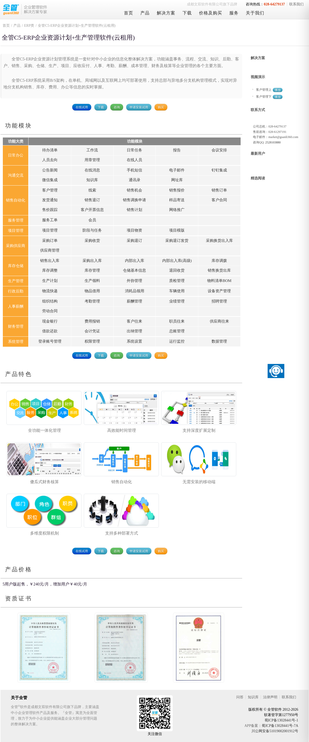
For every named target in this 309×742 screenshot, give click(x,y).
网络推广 (177, 210)
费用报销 (92, 321)
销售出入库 (49, 261)
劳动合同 (50, 311)
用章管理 (92, 160)
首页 (128, 13)
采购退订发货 (176, 241)
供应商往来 (219, 321)
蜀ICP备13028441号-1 (281, 720)
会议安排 (219, 150)
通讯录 (134, 180)
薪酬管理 (134, 301)
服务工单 (50, 220)
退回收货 (177, 270)
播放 (278, 90)
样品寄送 (177, 200)
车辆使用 (177, 291)
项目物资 (134, 230)
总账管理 (177, 331)
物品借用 (92, 291)
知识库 (92, 180)
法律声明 (270, 697)
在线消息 (92, 170)
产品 (145, 13)
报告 (177, 150)
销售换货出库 (219, 270)
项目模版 (177, 230)
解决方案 (166, 13)
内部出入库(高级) (177, 261)
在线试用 (82, 107)
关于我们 (255, 13)
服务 (234, 13)
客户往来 (134, 321)
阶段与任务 (92, 230)
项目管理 (50, 230)
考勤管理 (92, 301)
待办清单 (50, 150)
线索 (92, 190)
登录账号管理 (49, 341)
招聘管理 (219, 301)
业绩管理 (177, 301)
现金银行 (50, 321)
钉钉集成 (219, 170)
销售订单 (219, 190)
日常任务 (134, 150)
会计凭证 (92, 331)
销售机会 (134, 190)
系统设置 (134, 341)
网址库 (177, 180)
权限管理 (92, 341)
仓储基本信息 (134, 270)
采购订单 (50, 241)
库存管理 (92, 270)
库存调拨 (219, 261)
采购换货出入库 (219, 241)
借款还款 (50, 331)
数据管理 (219, 341)
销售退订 (92, 200)
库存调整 (50, 270)
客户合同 (219, 200)
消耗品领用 (134, 291)
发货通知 (50, 200)
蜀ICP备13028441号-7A (280, 726)
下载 (187, 13)
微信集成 (50, 180)
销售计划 (134, 210)
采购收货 (92, 241)
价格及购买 (210, 13)
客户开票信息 (92, 210)
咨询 (117, 107)
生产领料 (92, 281)
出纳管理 (134, 331)
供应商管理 (49, 250)
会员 (92, 220)
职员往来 (177, 321)
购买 (161, 107)
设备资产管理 (219, 291)
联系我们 (296, 4)
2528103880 (273, 142)
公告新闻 (50, 170)
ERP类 (29, 26)
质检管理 (177, 281)
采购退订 (134, 241)
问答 (239, 697)
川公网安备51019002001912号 (274, 731)
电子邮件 (177, 170)
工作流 (92, 150)
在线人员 (134, 160)
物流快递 (50, 291)
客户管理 (50, 190)
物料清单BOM (219, 281)
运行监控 (177, 341)
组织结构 (50, 301)
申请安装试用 (139, 107)
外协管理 (134, 281)
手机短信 (134, 170)
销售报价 (177, 190)
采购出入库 (92, 261)
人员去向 (50, 160)
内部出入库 (134, 261)
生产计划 (50, 281)
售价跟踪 (50, 210)
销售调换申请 (134, 200)
